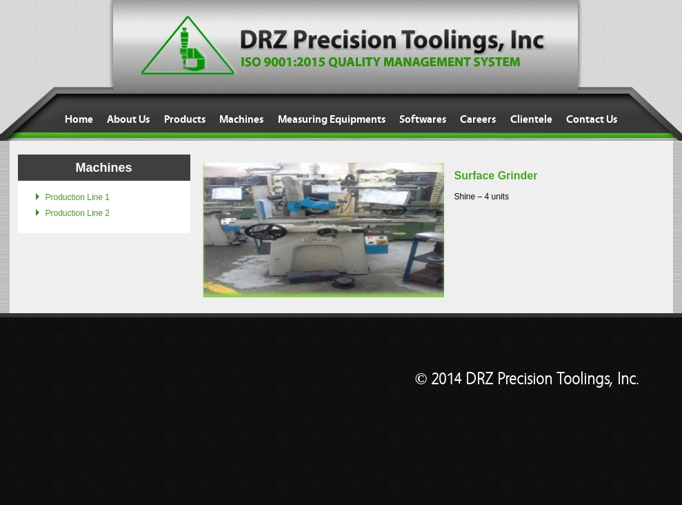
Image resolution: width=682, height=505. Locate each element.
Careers (478, 119)
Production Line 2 (78, 213)
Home (79, 119)
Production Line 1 (78, 197)
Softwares (422, 119)
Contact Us (591, 119)
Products (184, 119)
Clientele (531, 119)
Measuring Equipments (331, 119)
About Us (128, 119)
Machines (241, 119)
